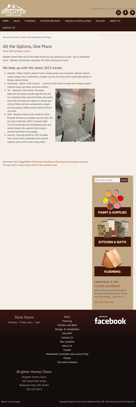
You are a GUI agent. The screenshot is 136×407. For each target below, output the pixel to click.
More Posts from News (104, 302)
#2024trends (36, 161)
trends (54, 165)
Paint (17, 20)
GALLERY (100, 20)
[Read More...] (118, 296)
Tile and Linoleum (67, 362)
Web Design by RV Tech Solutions (120, 401)
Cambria (36, 83)
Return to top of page (10, 401)
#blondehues (48, 161)
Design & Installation (78, 20)
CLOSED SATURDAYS (107, 286)
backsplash (74, 161)
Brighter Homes (23, 51)
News (16, 161)
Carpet (67, 349)
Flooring (30, 20)
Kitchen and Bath (50, 20)
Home (5, 20)
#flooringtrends (62, 161)
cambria (14, 165)
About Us (115, 20)
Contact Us (8, 27)
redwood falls (37, 165)
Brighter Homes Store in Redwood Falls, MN (29, 12)
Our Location (67, 341)
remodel (47, 165)
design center (24, 165)
